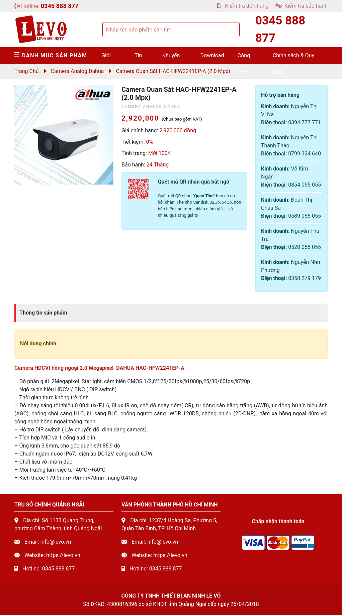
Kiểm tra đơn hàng (242, 6)
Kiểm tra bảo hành (301, 6)
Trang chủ (26, 71)
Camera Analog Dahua (77, 71)
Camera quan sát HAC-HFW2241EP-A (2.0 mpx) (173, 71)
